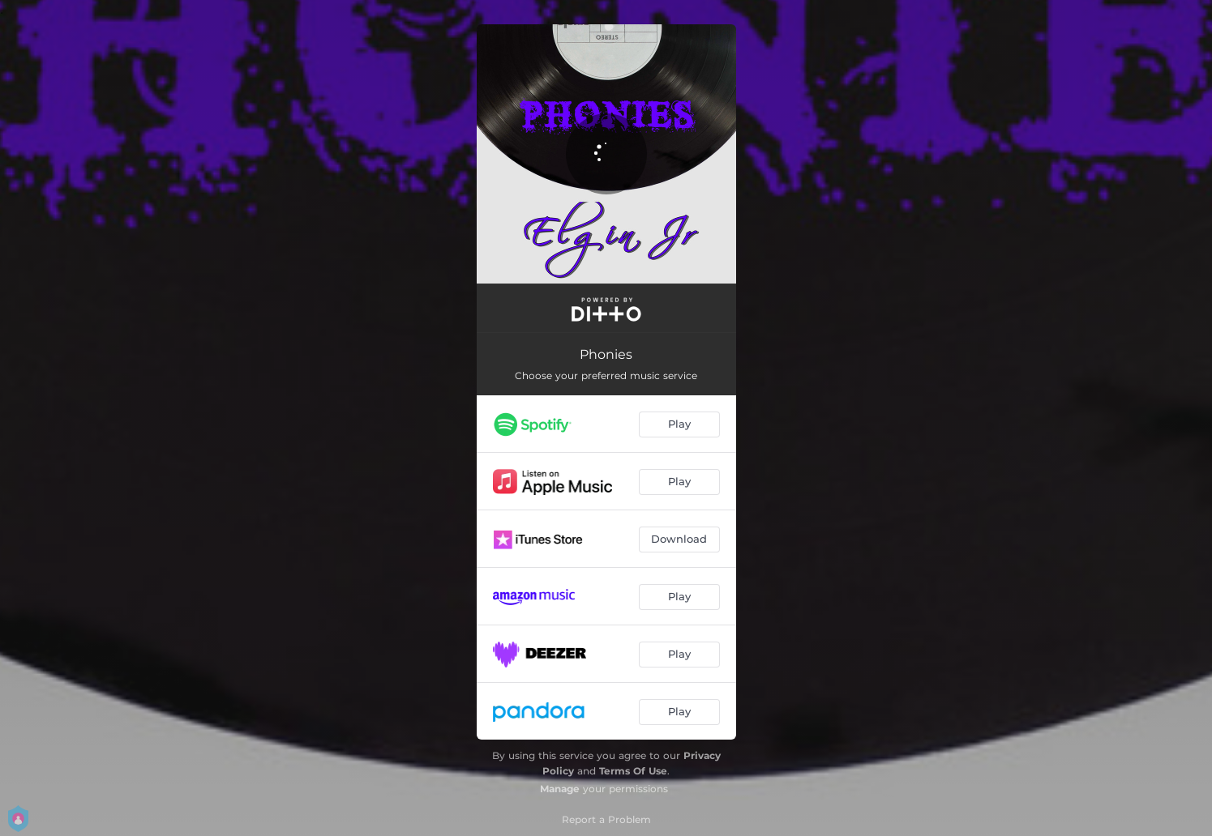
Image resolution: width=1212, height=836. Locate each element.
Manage (560, 789)
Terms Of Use (633, 771)
